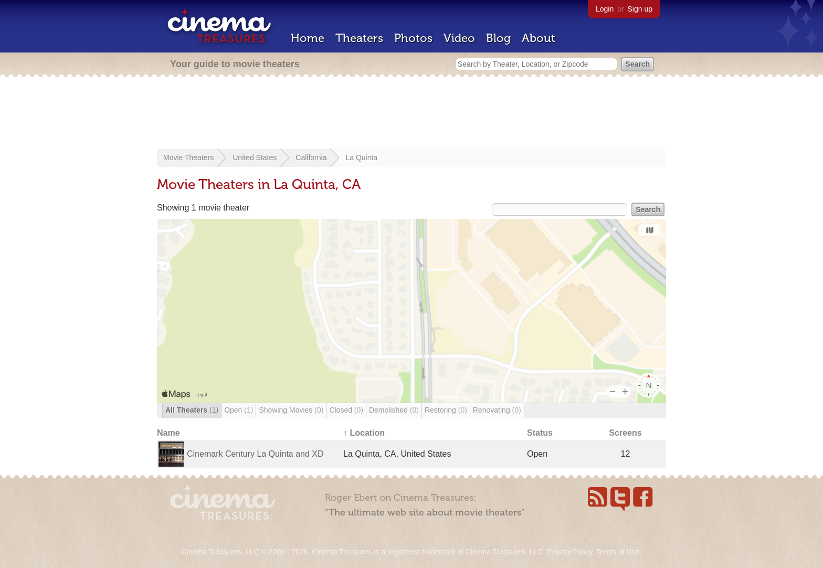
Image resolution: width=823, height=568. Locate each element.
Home (307, 38)
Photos (413, 38)
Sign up (640, 9)
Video (459, 38)
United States (255, 157)
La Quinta (361, 157)
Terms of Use (617, 552)
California (311, 157)
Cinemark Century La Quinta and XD (255, 453)
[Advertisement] (411, 114)
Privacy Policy (569, 552)
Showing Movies (291, 410)
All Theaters (191, 410)
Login (605, 9)
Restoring (446, 410)
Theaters (359, 38)
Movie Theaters (188, 157)
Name (168, 432)
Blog (498, 38)
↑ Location (364, 432)
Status (540, 432)
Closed (346, 410)
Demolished (394, 410)
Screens (625, 432)
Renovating (497, 410)
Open (238, 410)
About (538, 38)
